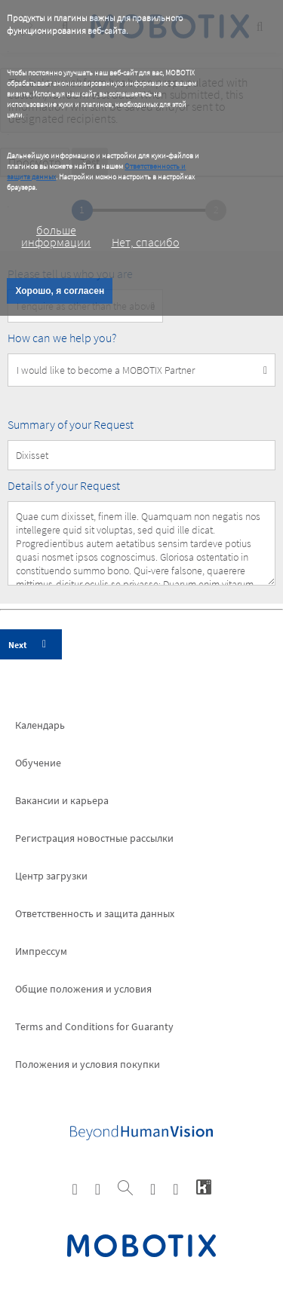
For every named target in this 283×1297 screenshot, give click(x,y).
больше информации (56, 235)
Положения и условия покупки (87, 1064)
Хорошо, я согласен (59, 291)
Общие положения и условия (83, 989)
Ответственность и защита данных (94, 913)
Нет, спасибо (146, 241)
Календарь (40, 725)
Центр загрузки (51, 876)
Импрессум (41, 951)
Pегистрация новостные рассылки (94, 838)
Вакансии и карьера (62, 800)
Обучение (38, 762)
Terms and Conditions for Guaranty (94, 1026)
